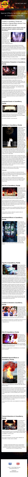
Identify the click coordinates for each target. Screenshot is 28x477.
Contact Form (23, 58)
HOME (2, 9)
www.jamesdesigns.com (14, 471)
